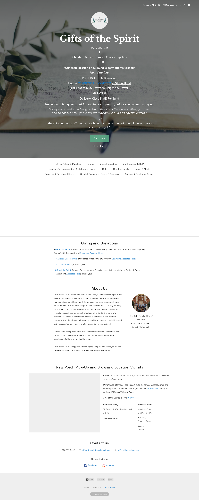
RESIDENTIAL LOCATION (94, 83)
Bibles (91, 164)
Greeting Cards (121, 169)
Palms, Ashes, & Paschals (68, 164)
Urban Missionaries (63, 264)
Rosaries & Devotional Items (59, 174)
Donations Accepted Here (92, 253)
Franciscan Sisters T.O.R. (66, 259)
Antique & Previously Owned (139, 174)
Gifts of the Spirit (63, 270)
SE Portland (152, 388)
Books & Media (142, 169)
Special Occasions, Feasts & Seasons (99, 174)
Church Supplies (108, 164)
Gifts (104, 169)
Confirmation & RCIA (133, 164)
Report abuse (109, 487)
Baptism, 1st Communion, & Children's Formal (72, 169)
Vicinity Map (133, 398)
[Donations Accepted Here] (123, 259)
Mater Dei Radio (62, 249)
